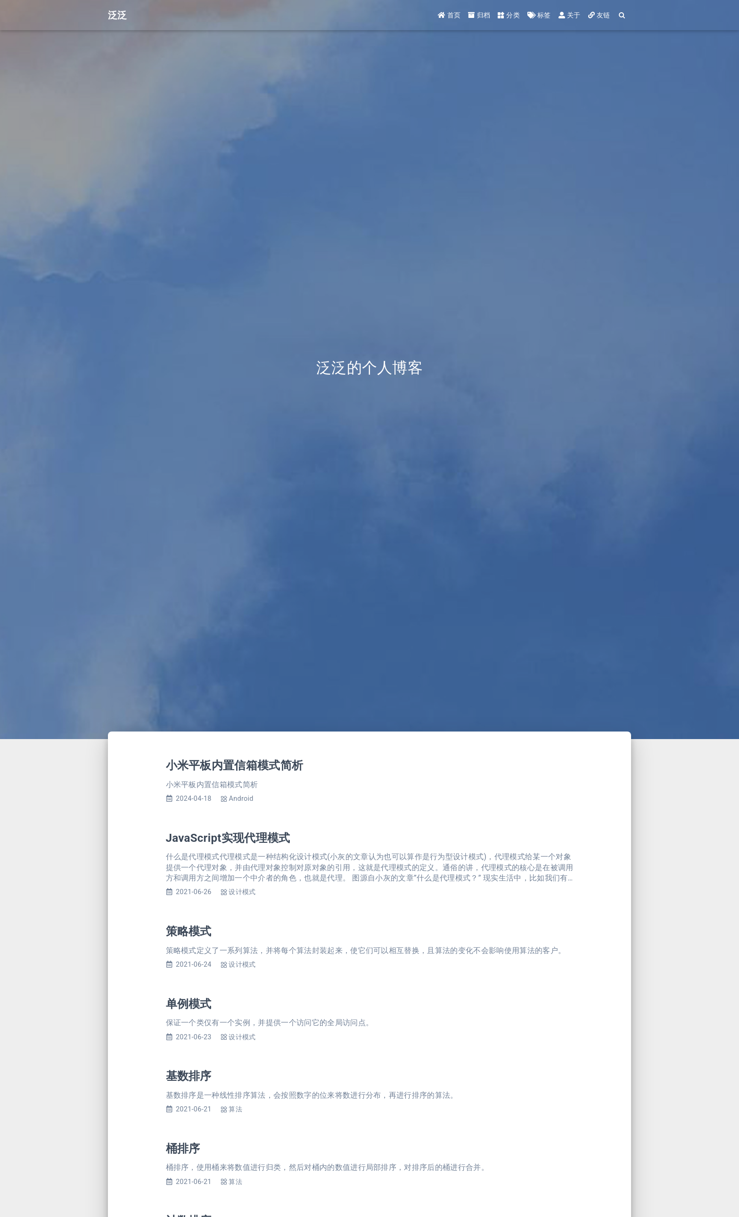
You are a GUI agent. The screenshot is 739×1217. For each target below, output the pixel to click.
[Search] (622, 15)
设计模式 (242, 892)
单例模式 (189, 1004)
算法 (235, 1109)
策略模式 (189, 931)
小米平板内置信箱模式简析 (235, 765)
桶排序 (183, 1148)
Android (241, 799)
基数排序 (189, 1076)
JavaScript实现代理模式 (228, 838)
